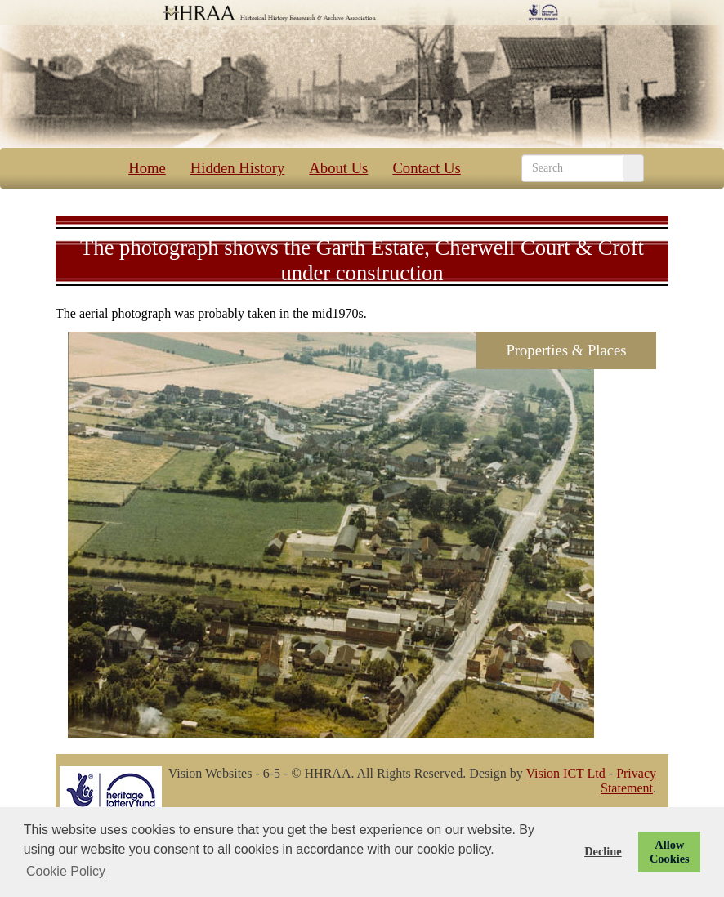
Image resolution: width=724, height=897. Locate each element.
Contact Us (418, 167)
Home (139, 167)
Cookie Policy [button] (65, 871)
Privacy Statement (628, 780)
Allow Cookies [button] (670, 851)
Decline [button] (603, 851)
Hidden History (229, 167)
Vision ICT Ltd (565, 773)
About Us (330, 167)
